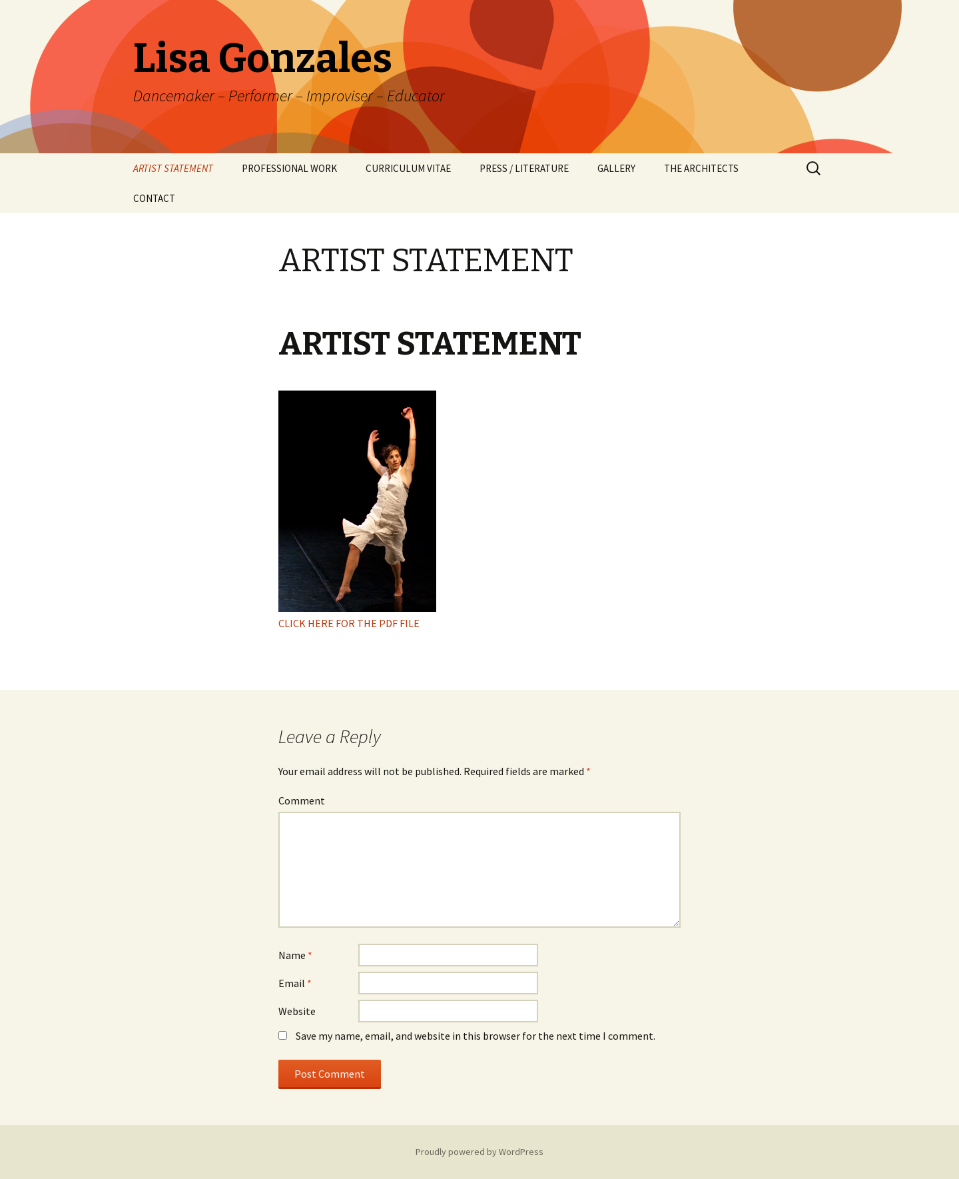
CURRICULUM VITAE (408, 168)
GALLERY (616, 168)
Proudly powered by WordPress (479, 1152)
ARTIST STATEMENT (173, 168)
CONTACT (154, 198)
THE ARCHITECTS (701, 168)
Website (297, 1011)
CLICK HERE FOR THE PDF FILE (349, 623)
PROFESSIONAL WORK (289, 168)
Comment (301, 800)
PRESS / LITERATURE (524, 168)
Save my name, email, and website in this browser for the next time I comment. (475, 1035)
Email (295, 983)
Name (295, 955)
